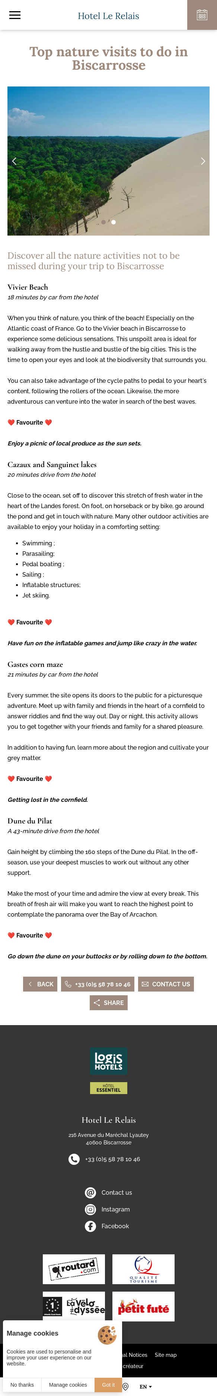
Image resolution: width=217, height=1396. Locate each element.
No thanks (22, 1385)
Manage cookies (68, 1385)
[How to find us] (125, 1386)
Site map (166, 1355)
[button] (103, 222)
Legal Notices (130, 1355)
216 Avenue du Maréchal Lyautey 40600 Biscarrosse (108, 1139)
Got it (108, 1385)
